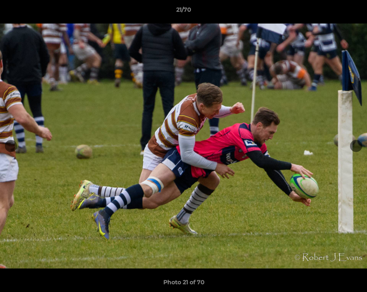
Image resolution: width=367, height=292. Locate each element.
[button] (352, 11)
